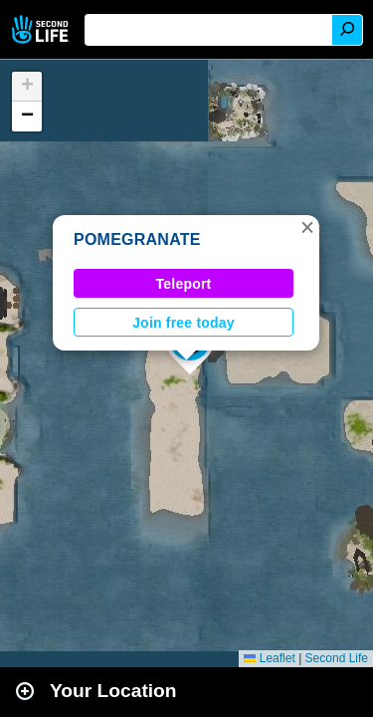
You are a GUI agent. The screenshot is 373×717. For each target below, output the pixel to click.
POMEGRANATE (137, 239)
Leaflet (269, 658)
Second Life (42, 29)
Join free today (183, 323)
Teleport (184, 284)
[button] (307, 227)
